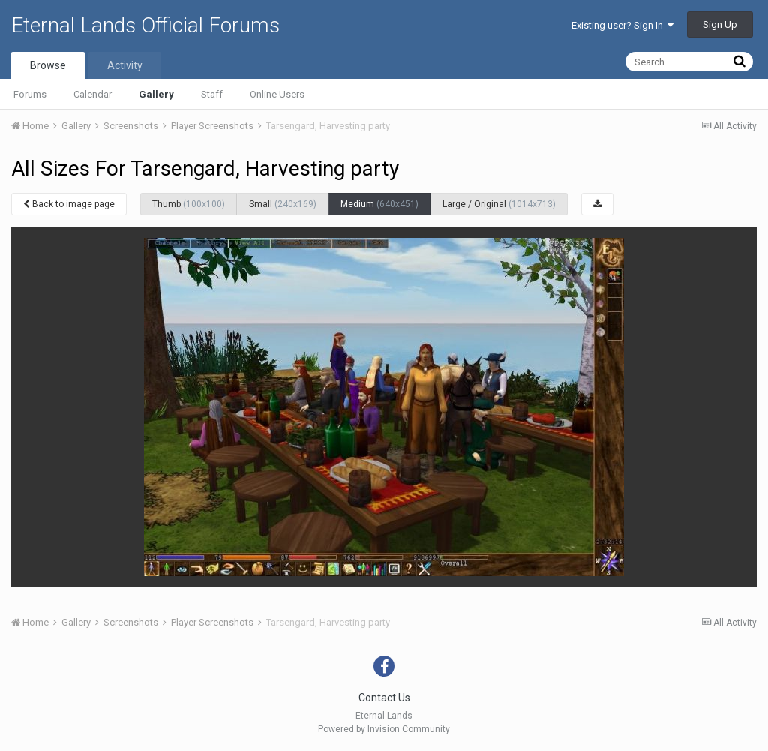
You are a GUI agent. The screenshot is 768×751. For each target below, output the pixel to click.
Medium (379, 204)
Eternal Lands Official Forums (145, 25)
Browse (48, 65)
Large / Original (499, 204)
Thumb (188, 204)
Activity (124, 65)
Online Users (277, 94)
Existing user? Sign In (623, 25)
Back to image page (69, 204)
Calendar (93, 94)
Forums (30, 94)
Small (282, 204)
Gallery (156, 94)
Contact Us (384, 698)
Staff (212, 94)
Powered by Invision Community (384, 729)
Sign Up (720, 24)
